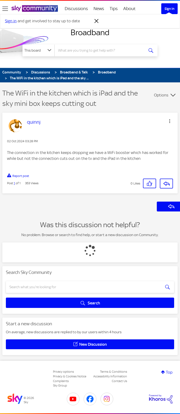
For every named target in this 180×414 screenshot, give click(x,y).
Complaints (61, 381)
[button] (169, 121)
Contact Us (119, 381)
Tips (114, 8)
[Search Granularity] (38, 50)
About (129, 8)
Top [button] (169, 372)
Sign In (169, 9)
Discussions (76, 8)
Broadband (90, 32)
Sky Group (60, 385)
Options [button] (161, 95)
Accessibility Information (110, 376)
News (99, 8)
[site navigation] (5, 8)
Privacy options (63, 371)
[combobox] (101, 50)
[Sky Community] (34, 8)
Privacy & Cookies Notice (69, 376)
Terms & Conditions (113, 371)
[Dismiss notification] (96, 21)
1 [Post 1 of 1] (14, 183)
